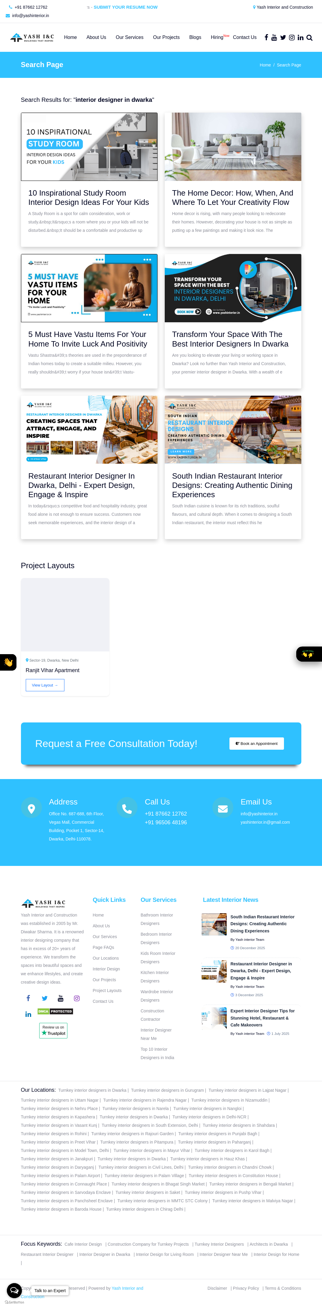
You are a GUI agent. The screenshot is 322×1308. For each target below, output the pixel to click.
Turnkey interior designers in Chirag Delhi (144, 1209)
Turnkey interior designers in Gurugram (167, 1090)
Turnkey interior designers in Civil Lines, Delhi (141, 1167)
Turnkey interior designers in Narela (135, 1108)
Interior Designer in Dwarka (104, 1254)
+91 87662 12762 (28, 7)
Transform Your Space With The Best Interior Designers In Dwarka (230, 339)
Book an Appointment (257, 743)
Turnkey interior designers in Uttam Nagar (60, 1100)
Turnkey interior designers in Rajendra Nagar (145, 1100)
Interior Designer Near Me (223, 1254)
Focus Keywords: (41, 1244)
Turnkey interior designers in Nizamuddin (229, 1100)
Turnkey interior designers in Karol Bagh (232, 1150)
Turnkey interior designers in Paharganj (214, 1142)
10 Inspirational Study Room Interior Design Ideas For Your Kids (88, 197)
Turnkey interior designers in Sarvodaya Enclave (66, 1192)
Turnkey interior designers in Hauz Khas (207, 1158)
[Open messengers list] (14, 1290)
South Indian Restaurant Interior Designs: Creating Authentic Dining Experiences (232, 485)
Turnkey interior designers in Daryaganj (57, 1167)
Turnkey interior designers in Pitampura (136, 1142)
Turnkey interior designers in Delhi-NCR (210, 1117)
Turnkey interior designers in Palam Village (144, 1175)
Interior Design (106, 969)
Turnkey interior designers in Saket (148, 1192)
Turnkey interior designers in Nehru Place (59, 1108)
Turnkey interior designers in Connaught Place (64, 1184)
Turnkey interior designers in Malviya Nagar (252, 1200)
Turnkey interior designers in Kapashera (58, 1117)
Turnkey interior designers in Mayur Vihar (152, 1150)
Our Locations (106, 958)
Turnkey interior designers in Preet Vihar (58, 1142)
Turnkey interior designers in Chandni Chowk (230, 1167)
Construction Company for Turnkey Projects (148, 1244)
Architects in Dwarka (269, 1244)
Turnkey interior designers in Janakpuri (57, 1158)
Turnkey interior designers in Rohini (54, 1133)
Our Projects (104, 979)
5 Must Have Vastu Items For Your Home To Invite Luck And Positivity (87, 339)
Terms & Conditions (283, 1288)
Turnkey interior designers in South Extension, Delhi (150, 1125)
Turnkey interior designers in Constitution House (233, 1175)
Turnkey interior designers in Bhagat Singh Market (158, 1184)
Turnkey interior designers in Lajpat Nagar (247, 1090)
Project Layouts (107, 990)
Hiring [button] (217, 36)
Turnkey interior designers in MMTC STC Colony (162, 1200)
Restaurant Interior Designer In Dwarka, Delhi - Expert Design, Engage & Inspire (81, 485)
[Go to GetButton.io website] (14, 1302)
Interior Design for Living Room (165, 1254)
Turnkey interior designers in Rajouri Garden (132, 1133)
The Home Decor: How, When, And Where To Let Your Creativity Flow (233, 197)
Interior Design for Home (277, 1254)
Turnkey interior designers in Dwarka (92, 1090)
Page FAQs (103, 947)
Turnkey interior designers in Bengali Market (250, 1184)
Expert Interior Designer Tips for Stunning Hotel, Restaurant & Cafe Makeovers (262, 1017)
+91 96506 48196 (166, 822)
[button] (8, 662)
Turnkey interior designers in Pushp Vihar (223, 1192)
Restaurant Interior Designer (47, 1254)
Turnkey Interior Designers (219, 1244)
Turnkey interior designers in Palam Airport (60, 1175)
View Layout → (45, 685)
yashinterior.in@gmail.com (265, 822)
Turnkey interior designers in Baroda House (61, 1209)
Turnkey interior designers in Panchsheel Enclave (67, 1200)
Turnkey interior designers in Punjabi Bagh (217, 1133)
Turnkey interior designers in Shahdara (239, 1125)
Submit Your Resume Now (132, 7)
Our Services (105, 936)
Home (265, 65)
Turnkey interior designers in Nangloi (207, 1108)
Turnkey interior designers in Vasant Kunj (59, 1125)
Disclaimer (217, 1288)
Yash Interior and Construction (283, 7)
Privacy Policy (246, 1288)
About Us (101, 925)
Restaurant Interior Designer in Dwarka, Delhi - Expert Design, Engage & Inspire (261, 970)
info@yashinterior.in (27, 15)
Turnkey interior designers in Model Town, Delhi (65, 1150)
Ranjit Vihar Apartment (53, 670)
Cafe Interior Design (83, 1244)
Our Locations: (38, 1090)
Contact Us (103, 1001)
